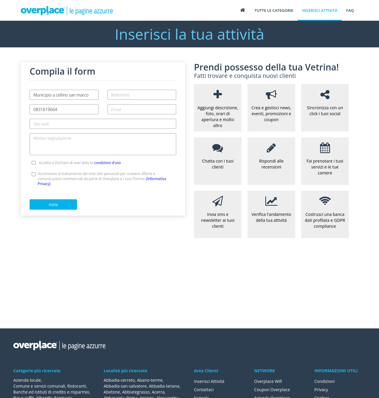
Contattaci (204, 389)
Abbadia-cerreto (119, 380)
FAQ (350, 10)
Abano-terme (150, 380)
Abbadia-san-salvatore (125, 386)
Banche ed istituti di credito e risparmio (51, 392)
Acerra (158, 392)
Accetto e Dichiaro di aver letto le (80, 162)
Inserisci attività (319, 10)
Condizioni (324, 381)
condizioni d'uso (107, 162)
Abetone (112, 392)
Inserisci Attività (209, 381)
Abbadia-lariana (164, 386)
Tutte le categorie (274, 10)
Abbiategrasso (136, 392)
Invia (53, 204)
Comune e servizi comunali (39, 386)
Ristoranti (76, 386)
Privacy (321, 389)
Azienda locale (27, 380)
